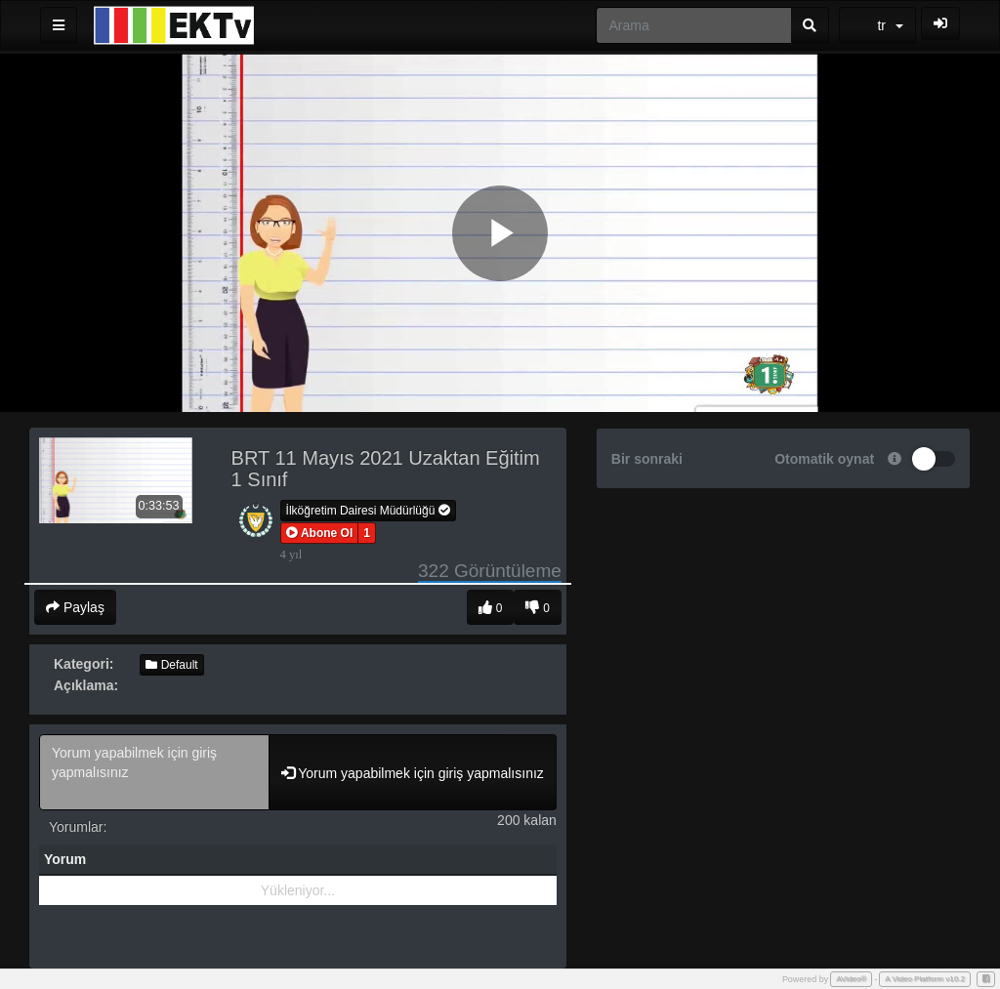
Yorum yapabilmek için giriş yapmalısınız (154, 772)
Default (171, 665)
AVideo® (851, 978)
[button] (319, 533)
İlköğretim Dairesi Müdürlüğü (368, 510)
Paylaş (75, 607)
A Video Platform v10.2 (925, 978)
